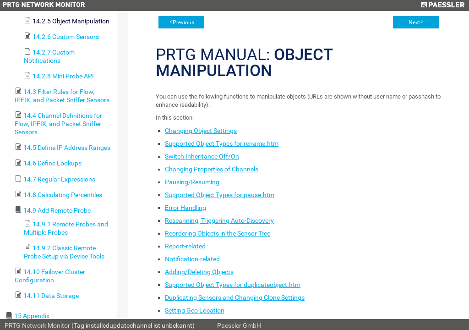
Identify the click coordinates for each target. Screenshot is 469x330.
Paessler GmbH (239, 325)
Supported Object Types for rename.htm (221, 143)
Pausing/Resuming (192, 182)
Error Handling (185, 207)
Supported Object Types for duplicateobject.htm (232, 284)
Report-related (185, 246)
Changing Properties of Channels (211, 169)
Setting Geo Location (194, 310)
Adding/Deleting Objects (199, 271)
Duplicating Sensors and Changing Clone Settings (235, 297)
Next (414, 22)
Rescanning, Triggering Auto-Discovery (219, 220)
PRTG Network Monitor (37, 325)
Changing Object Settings (201, 130)
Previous (183, 22)
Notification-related (192, 259)
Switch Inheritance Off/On (202, 156)
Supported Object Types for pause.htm (219, 194)
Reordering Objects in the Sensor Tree (217, 233)
